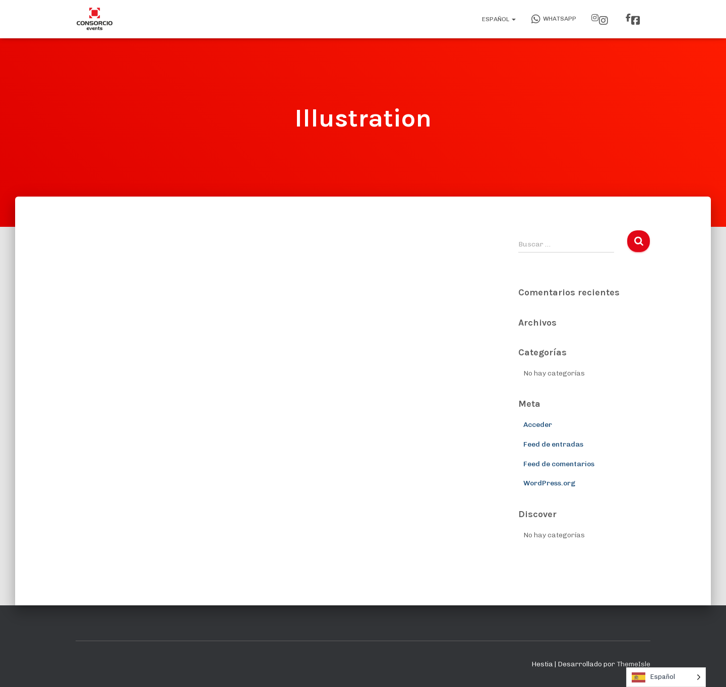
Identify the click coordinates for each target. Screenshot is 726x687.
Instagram (603, 21)
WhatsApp (553, 19)
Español (498, 19)
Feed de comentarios (558, 464)
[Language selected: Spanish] (666, 677)
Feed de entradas (553, 444)
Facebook (636, 21)
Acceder (537, 424)
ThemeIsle (633, 664)
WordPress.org (549, 483)
